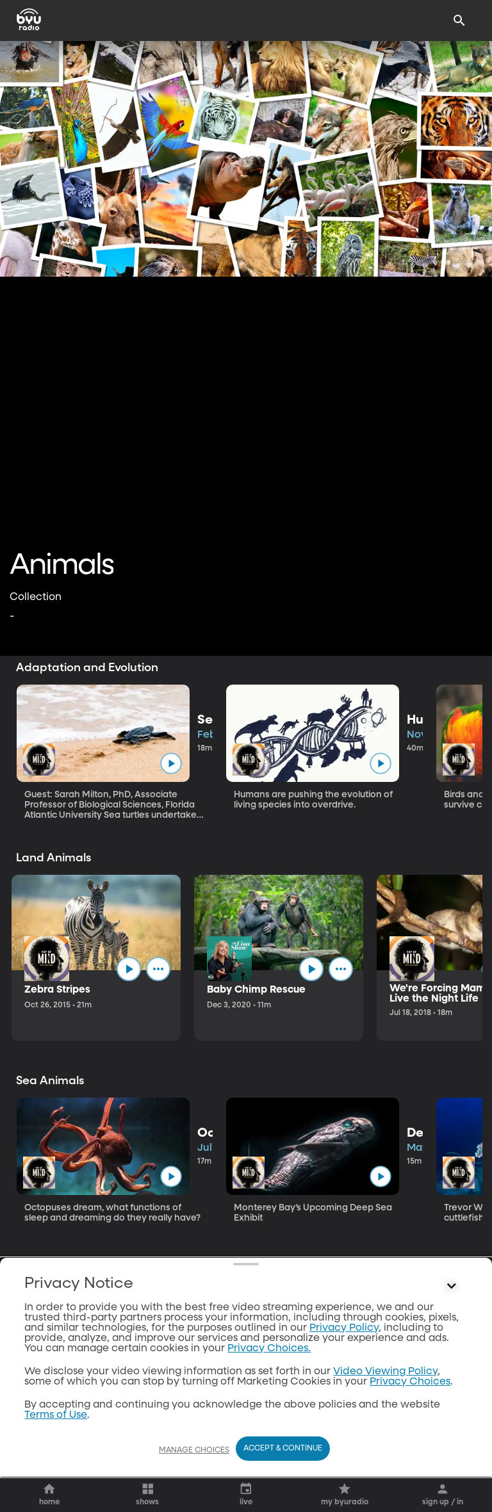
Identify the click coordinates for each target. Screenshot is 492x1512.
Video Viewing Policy (385, 1372)
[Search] (459, 20)
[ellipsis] (158, 969)
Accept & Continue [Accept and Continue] (282, 1448)
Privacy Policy (344, 1328)
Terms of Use (55, 1415)
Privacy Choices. (269, 1349)
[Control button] (452, 1287)
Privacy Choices (410, 1382)
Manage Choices (194, 1450)
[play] (170, 763)
